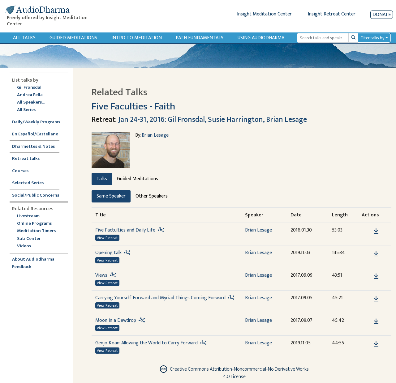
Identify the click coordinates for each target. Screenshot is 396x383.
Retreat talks (26, 158)
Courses (20, 171)
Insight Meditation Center (264, 14)
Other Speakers (152, 196)
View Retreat (107, 238)
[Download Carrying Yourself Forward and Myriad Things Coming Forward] (376, 299)
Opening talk (108, 253)
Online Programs (34, 223)
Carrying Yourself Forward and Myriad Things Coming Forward (160, 298)
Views (101, 275)
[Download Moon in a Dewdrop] (376, 321)
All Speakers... (31, 102)
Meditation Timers (36, 231)
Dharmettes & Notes (33, 146)
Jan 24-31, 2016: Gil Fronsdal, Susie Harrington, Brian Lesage (212, 119)
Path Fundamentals (199, 38)
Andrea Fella (30, 95)
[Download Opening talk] (376, 253)
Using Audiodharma (261, 38)
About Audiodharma (33, 259)
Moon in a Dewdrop (115, 320)
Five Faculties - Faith (133, 106)
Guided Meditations (73, 38)
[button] (367, 231)
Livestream (28, 216)
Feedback (22, 266)
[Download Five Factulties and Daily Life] (376, 231)
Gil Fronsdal (29, 87)
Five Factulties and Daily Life (125, 230)
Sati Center (29, 238)
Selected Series (31, 183)
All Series (26, 109)
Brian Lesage (155, 135)
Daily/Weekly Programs (39, 122)
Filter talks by (372, 37)
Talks (102, 179)
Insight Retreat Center (331, 14)
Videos (27, 246)
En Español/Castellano (35, 134)
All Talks (24, 38)
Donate (381, 15)
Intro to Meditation (136, 38)
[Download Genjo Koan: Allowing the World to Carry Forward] (376, 344)
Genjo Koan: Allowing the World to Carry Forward (146, 343)
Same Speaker (111, 196)
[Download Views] (376, 276)
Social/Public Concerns (35, 195)
